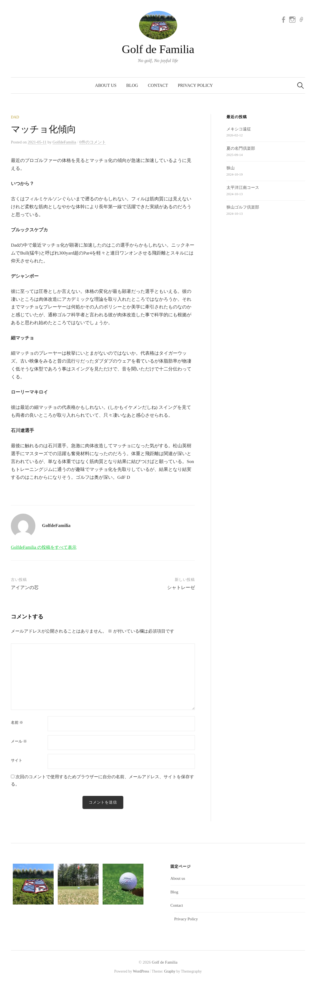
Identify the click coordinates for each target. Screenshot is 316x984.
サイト (16, 760)
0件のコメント (92, 142)
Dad (15, 117)
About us (105, 85)
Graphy (169, 971)
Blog (132, 85)
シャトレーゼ (181, 587)
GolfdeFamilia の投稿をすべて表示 (43, 547)
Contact (158, 85)
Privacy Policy (195, 85)
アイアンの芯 (25, 587)
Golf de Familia (158, 49)
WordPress (141, 971)
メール (19, 741)
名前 (17, 723)
